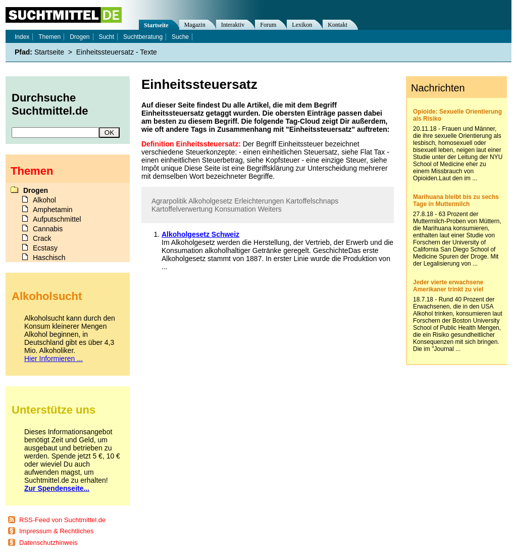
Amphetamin (53, 210)
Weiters (270, 209)
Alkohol (44, 200)
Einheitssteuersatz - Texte (116, 52)
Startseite (156, 25)
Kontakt (337, 24)
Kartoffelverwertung (182, 209)
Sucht (106, 36)
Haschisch (49, 257)
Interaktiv (233, 24)
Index (22, 36)
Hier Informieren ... (53, 358)
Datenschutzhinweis (48, 542)
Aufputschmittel (57, 219)
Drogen (79, 36)
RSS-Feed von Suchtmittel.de (62, 520)
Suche (180, 36)
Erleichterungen (259, 201)
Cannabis (48, 229)
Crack (42, 238)
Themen (49, 36)
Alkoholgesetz (210, 201)
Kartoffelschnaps (312, 201)
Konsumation (235, 209)
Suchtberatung (143, 36)
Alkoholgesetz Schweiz (200, 234)
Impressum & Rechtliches (56, 531)
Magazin (194, 24)
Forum (268, 24)
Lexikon (302, 24)
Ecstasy (45, 248)
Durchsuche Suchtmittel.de (50, 104)
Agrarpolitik (169, 201)
